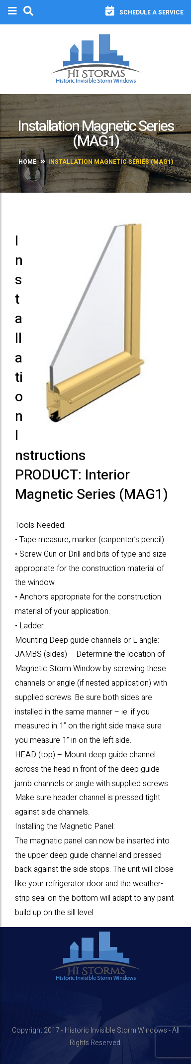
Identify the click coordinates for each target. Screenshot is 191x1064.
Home (27, 161)
